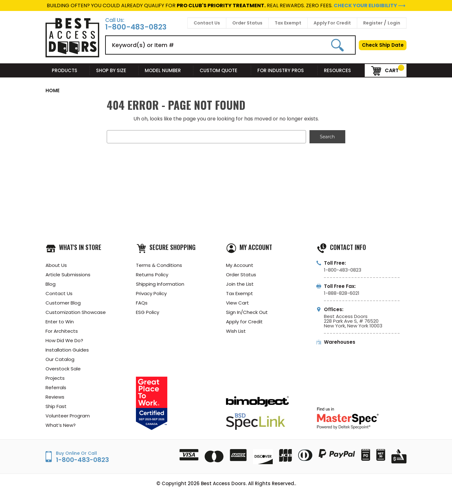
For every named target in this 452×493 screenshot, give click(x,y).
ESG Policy (147, 312)
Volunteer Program (68, 415)
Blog (51, 284)
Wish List (236, 331)
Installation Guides (67, 350)
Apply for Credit (244, 321)
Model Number (166, 70)
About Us (56, 265)
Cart (385, 70)
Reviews (55, 397)
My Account (239, 265)
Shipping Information (160, 284)
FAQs (142, 303)
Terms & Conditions (159, 265)
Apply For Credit (332, 23)
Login (394, 23)
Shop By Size (114, 70)
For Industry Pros (284, 70)
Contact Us (207, 23)
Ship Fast (56, 406)
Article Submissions (68, 274)
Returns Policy (152, 274)
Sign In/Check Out (247, 312)
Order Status (247, 23)
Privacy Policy (151, 293)
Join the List (240, 284)
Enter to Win (60, 321)
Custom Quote (222, 70)
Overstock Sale (63, 368)
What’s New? (61, 425)
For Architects (62, 331)
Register (373, 23)
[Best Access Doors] (72, 56)
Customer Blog (63, 303)
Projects (55, 378)
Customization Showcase (76, 312)
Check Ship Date (383, 45)
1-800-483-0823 (136, 27)
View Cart (237, 303)
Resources (341, 70)
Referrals (56, 387)
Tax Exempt (288, 23)
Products (67, 70)
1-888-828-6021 (341, 293)
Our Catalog (60, 359)
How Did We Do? (64, 340)
